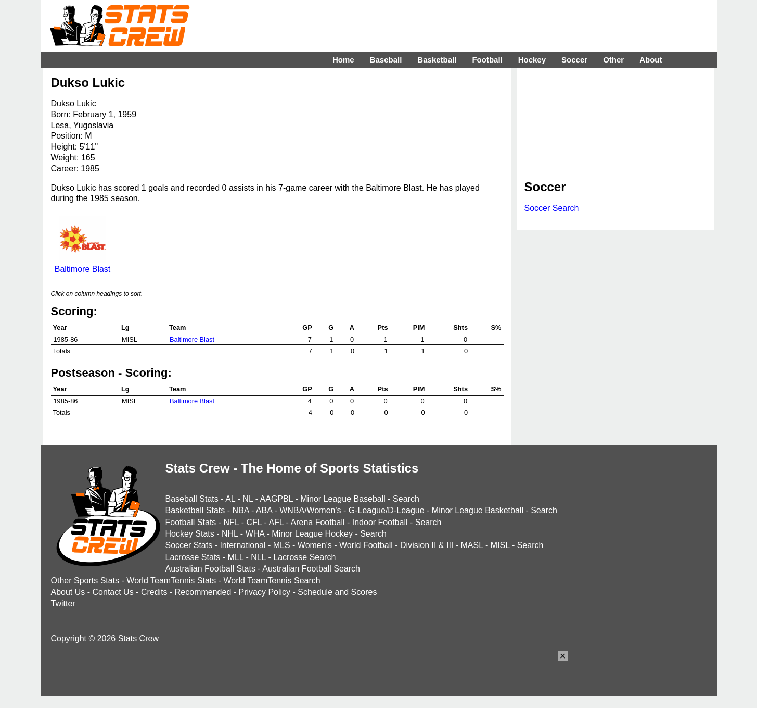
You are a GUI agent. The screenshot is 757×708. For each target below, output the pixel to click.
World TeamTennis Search (271, 580)
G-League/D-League (387, 510)
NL (247, 498)
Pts (383, 327)
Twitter (63, 603)
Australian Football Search (311, 568)
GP (307, 327)
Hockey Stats (189, 533)
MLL (236, 557)
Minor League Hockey (312, 533)
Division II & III (426, 545)
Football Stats (190, 522)
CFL (254, 522)
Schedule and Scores (337, 592)
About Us (68, 592)
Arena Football (317, 522)
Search (406, 498)
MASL (471, 545)
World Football (366, 545)
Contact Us (113, 592)
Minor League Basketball (477, 510)
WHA (255, 533)
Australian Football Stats (210, 568)
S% (496, 327)
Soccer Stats (189, 545)
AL (230, 498)
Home (343, 59)
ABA (264, 510)
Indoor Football (380, 522)
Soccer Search (551, 208)
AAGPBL (276, 498)
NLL (258, 557)
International (242, 545)
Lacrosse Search (304, 557)
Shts (460, 327)
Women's (315, 545)
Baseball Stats (192, 498)
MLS (281, 545)
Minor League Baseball (343, 498)
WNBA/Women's (310, 510)
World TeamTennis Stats (171, 580)
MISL (500, 545)
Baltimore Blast (83, 264)
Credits (154, 592)
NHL (230, 533)
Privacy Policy (265, 592)
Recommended (203, 592)
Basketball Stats (195, 510)
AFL (276, 522)
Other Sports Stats (85, 580)
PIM (419, 327)
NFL (231, 522)
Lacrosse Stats (193, 557)
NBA (240, 510)
